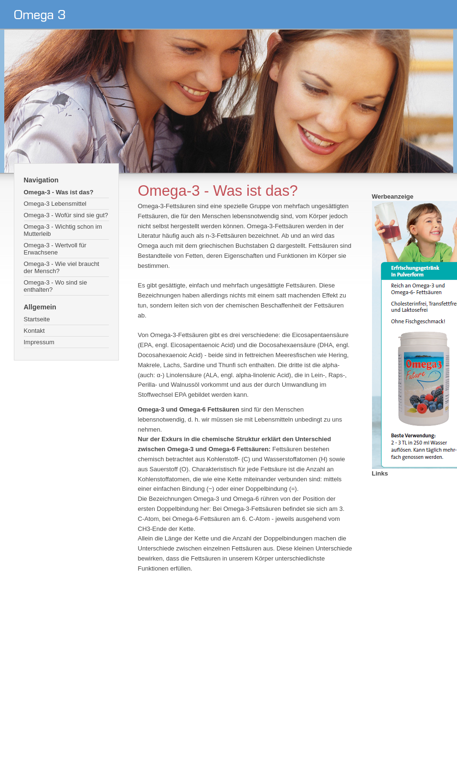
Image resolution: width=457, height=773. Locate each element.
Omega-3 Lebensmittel (55, 203)
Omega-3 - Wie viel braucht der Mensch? (61, 267)
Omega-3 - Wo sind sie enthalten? (55, 286)
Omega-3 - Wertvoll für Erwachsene (55, 249)
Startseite (37, 319)
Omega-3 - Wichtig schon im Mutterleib (63, 230)
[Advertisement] (227, 658)
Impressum (39, 342)
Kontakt (34, 330)
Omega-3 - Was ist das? (59, 192)
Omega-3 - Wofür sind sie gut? (66, 215)
